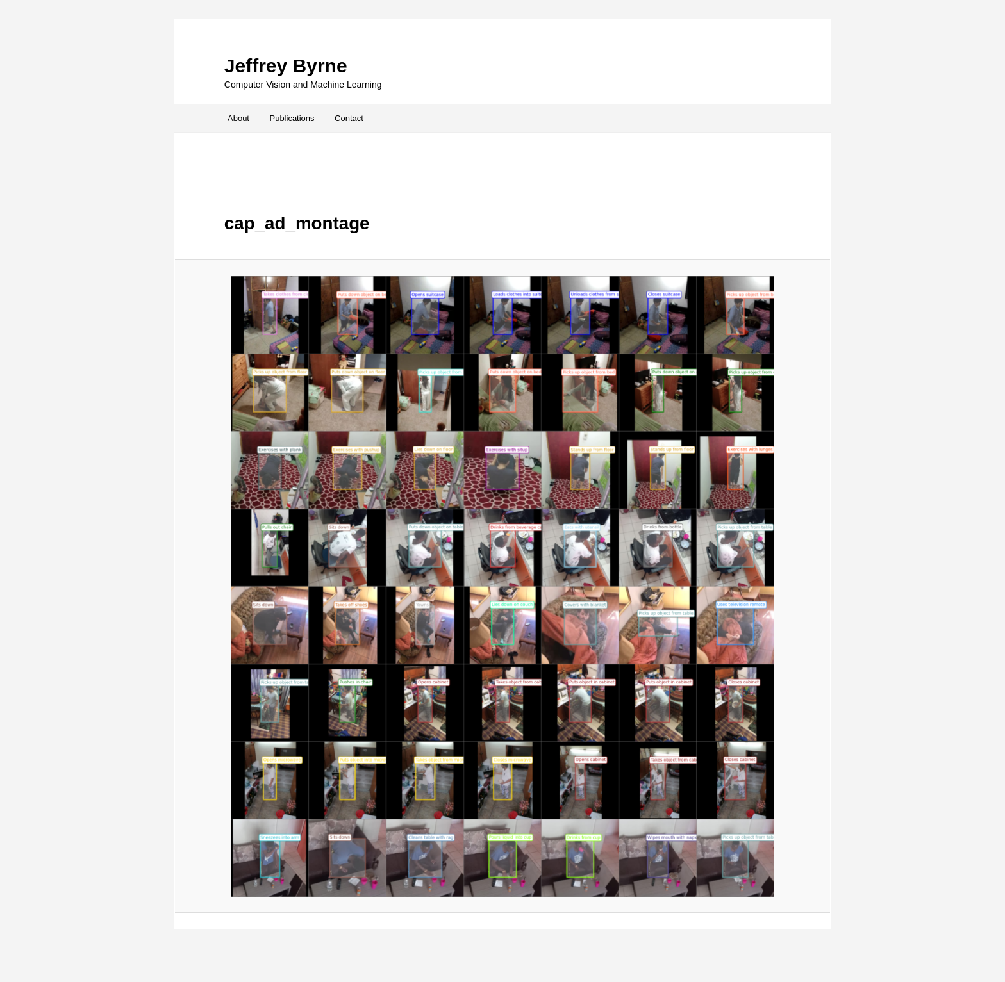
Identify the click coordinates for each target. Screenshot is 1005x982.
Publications (291, 118)
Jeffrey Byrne (285, 65)
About (238, 118)
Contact (349, 118)
